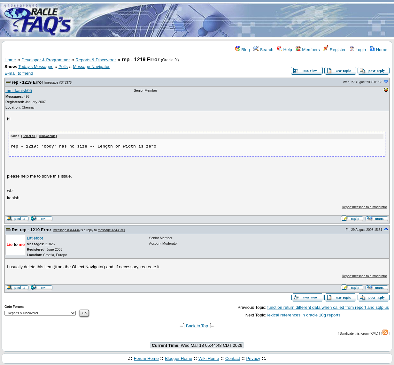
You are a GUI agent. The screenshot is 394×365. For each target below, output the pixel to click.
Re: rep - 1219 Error (31, 229)
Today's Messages (35, 66)
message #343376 (58, 82)
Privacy (253, 358)
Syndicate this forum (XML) (359, 333)
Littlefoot (35, 237)
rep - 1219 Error (27, 82)
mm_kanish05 (18, 90)
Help (284, 49)
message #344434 (66, 230)
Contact (232, 358)
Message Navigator (91, 66)
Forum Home (146, 358)
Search (263, 49)
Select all (29, 136)
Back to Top (197, 325)
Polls (63, 66)
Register (334, 49)
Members (308, 49)
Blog (242, 49)
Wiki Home (208, 358)
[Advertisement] (235, 20)
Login (357, 49)
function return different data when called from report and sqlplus (328, 307)
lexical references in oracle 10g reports (303, 314)
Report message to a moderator (364, 207)
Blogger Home (178, 358)
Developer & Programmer (45, 59)
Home (378, 49)
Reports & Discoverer (95, 59)
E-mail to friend (18, 73)
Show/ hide (48, 136)
